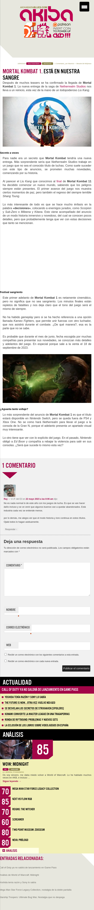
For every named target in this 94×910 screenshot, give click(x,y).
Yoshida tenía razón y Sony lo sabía (25, 697)
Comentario (14, 565)
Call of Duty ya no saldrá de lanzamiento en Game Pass (40, 689)
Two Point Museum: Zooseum (28, 829)
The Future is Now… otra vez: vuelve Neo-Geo (30, 703)
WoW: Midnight (15, 764)
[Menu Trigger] (84, 6)
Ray (6, 499)
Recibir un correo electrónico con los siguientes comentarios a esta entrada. (43, 655)
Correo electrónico (18, 628)
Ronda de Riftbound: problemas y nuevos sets (31, 720)
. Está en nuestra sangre (41, 74)
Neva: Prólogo (20, 840)
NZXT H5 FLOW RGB (22, 799)
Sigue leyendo (12, 781)
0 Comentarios (18, 772)
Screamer (18, 819)
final (59, 181)
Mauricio (71, 63)
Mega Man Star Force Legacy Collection (35, 788)
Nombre (12, 610)
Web (8, 645)
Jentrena (8, 772)
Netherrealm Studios (73, 86)
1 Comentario (59, 63)
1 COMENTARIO (18, 465)
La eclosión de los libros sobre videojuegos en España (36, 725)
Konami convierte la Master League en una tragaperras (37, 714)
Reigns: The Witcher (23, 809)
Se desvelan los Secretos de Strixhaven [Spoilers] (34, 708)
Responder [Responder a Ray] (11, 529)
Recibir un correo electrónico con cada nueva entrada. (33, 661)
